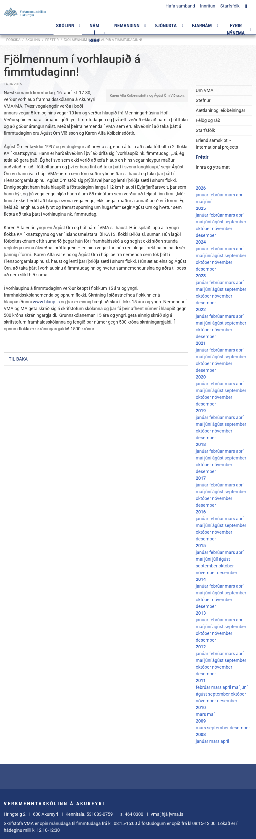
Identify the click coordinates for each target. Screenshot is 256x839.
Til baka (18, 359)
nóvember (222, 228)
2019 (201, 410)
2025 (201, 208)
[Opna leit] (246, 5)
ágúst (218, 221)
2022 (201, 309)
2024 (201, 242)
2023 (201, 275)
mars (230, 194)
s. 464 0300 (131, 814)
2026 (201, 188)
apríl (240, 194)
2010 (201, 707)
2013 (201, 613)
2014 (201, 579)
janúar (202, 194)
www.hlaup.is (46, 301)
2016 (201, 511)
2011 (201, 680)
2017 (201, 478)
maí (200, 201)
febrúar (217, 194)
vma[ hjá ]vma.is (167, 814)
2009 (201, 721)
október (204, 228)
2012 (201, 646)
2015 (201, 545)
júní (207, 201)
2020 (201, 377)
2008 (201, 734)
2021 (201, 343)
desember (206, 235)
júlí (215, 559)
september (235, 221)
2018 (201, 444)
